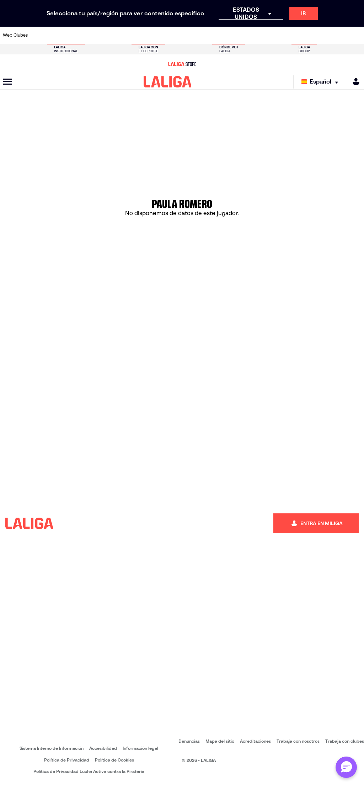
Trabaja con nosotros (298, 741)
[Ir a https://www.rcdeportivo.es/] (239, 35)
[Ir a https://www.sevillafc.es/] (322, 35)
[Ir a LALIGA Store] (182, 64)
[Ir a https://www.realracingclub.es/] (205, 35)
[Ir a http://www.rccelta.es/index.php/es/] (89, 35)
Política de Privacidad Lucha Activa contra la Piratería (88, 771)
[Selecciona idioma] (321, 82)
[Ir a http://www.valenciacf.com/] (339, 35)
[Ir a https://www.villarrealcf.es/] (355, 35)
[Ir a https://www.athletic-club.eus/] (39, 35)
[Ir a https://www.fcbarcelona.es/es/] (139, 35)
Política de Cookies (114, 760)
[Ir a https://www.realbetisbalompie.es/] (272, 35)
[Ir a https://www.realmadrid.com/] (289, 35)
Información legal (140, 748)
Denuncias (189, 741)
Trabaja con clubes (344, 741)
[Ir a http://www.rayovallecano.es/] (222, 35)
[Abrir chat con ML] (346, 767)
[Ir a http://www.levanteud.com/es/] (172, 35)
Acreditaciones (255, 741)
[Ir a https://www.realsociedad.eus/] (305, 35)
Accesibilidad (103, 748)
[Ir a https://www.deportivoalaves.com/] (105, 35)
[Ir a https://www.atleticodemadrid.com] (55, 35)
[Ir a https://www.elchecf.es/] (122, 35)
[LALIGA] (168, 81)
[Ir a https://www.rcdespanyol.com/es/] (255, 35)
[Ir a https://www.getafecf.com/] (155, 35)
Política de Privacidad (66, 760)
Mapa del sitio (219, 741)
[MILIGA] (353, 81)
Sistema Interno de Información (52, 748)
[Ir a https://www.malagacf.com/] (189, 35)
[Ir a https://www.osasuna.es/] (72, 35)
